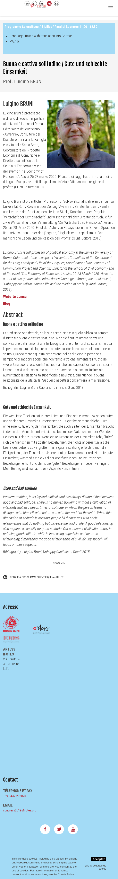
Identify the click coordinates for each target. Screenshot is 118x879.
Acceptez (99, 859)
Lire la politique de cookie (95, 867)
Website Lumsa (15, 296)
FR (49, 3)
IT (34, 3)
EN (27, 3)
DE (41, 3)
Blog (7, 303)
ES (56, 3)
